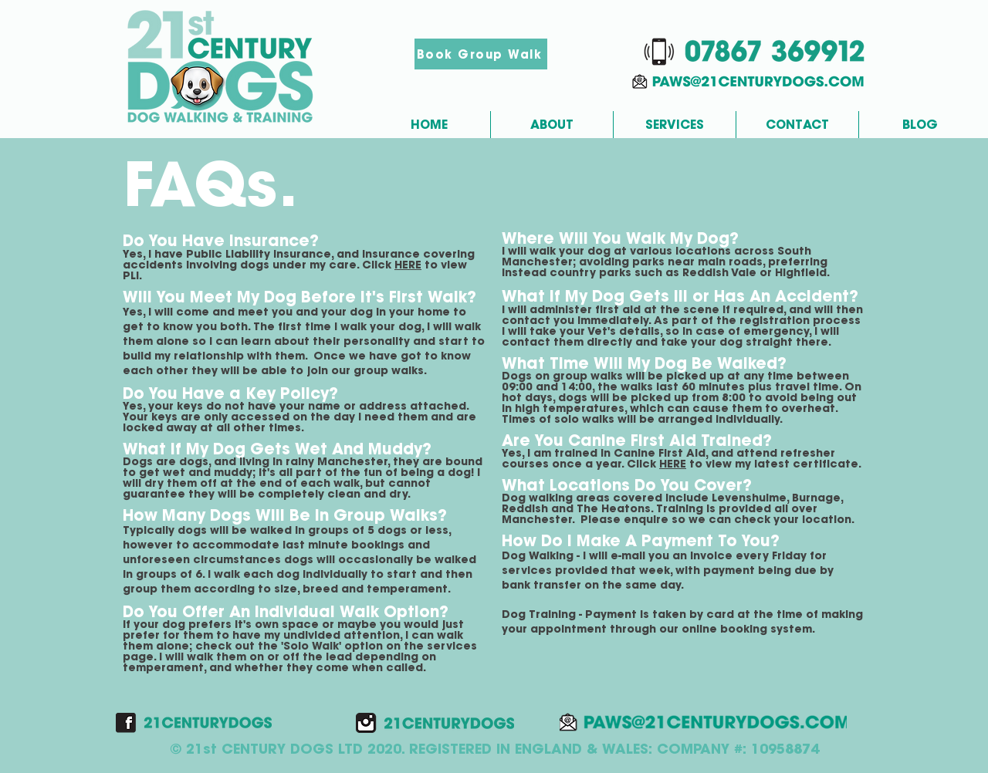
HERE (407, 265)
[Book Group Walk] (480, 54)
